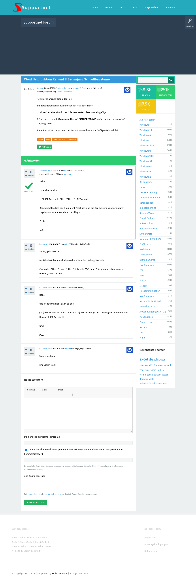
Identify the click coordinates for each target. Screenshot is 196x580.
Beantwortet (45, 171)
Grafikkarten (145, 244)
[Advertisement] (98, 50)
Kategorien (125, 24)
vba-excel (145, 370)
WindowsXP (145, 150)
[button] (33, 390)
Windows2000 (146, 156)
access (165, 375)
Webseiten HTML (147, 306)
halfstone (68, 92)
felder (40, 139)
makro (158, 365)
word (48, 139)
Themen (114, 24)
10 (154, 365)
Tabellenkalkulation (149, 197)
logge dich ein (34, 494)
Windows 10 (145, 130)
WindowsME (145, 166)
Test (141, 332)
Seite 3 (37, 537)
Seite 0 (15, 537)
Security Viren (146, 213)
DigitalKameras (147, 259)
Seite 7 (30, 542)
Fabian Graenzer (60, 573)
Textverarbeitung (63, 88)
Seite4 (45, 537)
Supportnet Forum (38, 22)
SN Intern (144, 327)
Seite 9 (45, 542)
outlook (167, 365)
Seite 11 (25, 546)
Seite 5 (15, 542)
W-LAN (142, 280)
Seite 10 (16, 546)
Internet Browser (148, 228)
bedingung (72, 139)
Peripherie (144, 249)
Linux (142, 187)
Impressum (150, 537)
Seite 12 (33, 546)
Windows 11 (145, 124)
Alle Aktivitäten (65, 24)
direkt (37, 551)
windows (160, 359)
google (150, 375)
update (150, 379)
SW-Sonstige (145, 233)
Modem (143, 285)
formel (142, 374)
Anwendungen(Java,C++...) (152, 311)
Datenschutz (150, 551)
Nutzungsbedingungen (156, 544)
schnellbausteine (59, 139)
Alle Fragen (79, 24)
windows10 (145, 365)
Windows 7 (145, 140)
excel (143, 359)
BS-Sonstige (145, 182)
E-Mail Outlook (147, 218)
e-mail (164, 383)
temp (142, 337)
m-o (66, 171)
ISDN (141, 275)
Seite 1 (23, 537)
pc (155, 375)
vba (151, 359)
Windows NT (145, 161)
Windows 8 (145, 135)
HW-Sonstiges (146, 265)
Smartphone (145, 254)
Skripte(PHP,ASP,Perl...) (151, 301)
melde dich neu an (53, 494)
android (161, 370)
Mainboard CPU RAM (150, 239)
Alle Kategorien (147, 119)
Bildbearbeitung (147, 207)
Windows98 (145, 171)
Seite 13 (41, 546)
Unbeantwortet (102, 24)
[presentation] (47, 485)
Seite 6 (23, 542)
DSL (141, 270)
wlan (158, 375)
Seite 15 (19, 551)
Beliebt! (89, 24)
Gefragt (40, 88)
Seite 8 (38, 542)
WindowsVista (146, 145)
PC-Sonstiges (146, 317)
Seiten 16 (28, 551)
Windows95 (145, 176)
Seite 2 (30, 537)
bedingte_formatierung (150, 383)
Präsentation (146, 223)
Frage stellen (148, 24)
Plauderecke (145, 322)
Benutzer (136, 24)
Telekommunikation (149, 291)
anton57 (78, 88)
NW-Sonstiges (146, 296)
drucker (143, 379)
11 (169, 383)
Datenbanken (146, 202)
